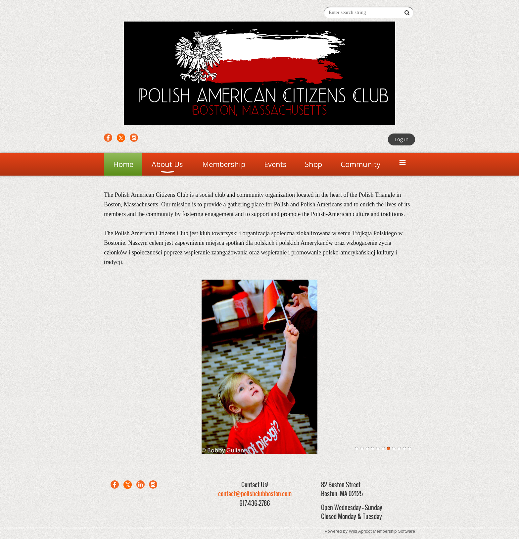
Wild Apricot (360, 531)
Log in (401, 139)
